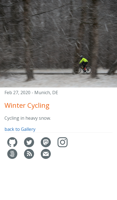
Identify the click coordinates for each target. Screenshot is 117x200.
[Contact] (46, 157)
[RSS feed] (29, 157)
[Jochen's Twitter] (29, 145)
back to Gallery (19, 129)
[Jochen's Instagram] (63, 145)
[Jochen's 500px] (12, 157)
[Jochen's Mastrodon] (46, 145)
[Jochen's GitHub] (12, 145)
